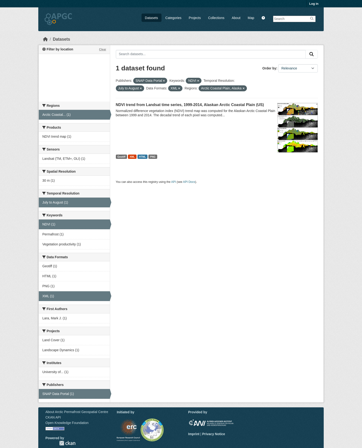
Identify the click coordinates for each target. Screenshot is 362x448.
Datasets (151, 18)
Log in (313, 3)
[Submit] (311, 54)
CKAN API (53, 417)
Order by (269, 68)
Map (251, 18)
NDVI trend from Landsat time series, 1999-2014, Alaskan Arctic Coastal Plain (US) (190, 105)
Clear (102, 49)
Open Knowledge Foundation (66, 423)
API (173, 182)
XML (132, 156)
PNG (153, 156)
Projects (195, 18)
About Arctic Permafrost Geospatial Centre (76, 412)
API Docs (189, 182)
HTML (142, 156)
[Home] (45, 39)
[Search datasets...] (211, 54)
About (236, 18)
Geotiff (121, 156)
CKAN (67, 443)
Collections (216, 18)
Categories (173, 18)
